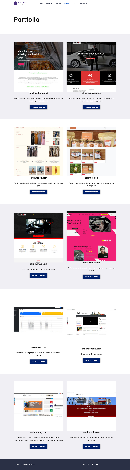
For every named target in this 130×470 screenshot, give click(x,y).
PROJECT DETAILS (38, 107)
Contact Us (83, 4)
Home (41, 4)
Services (58, 4)
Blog (74, 4)
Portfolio (67, 4)
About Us (49, 4)
